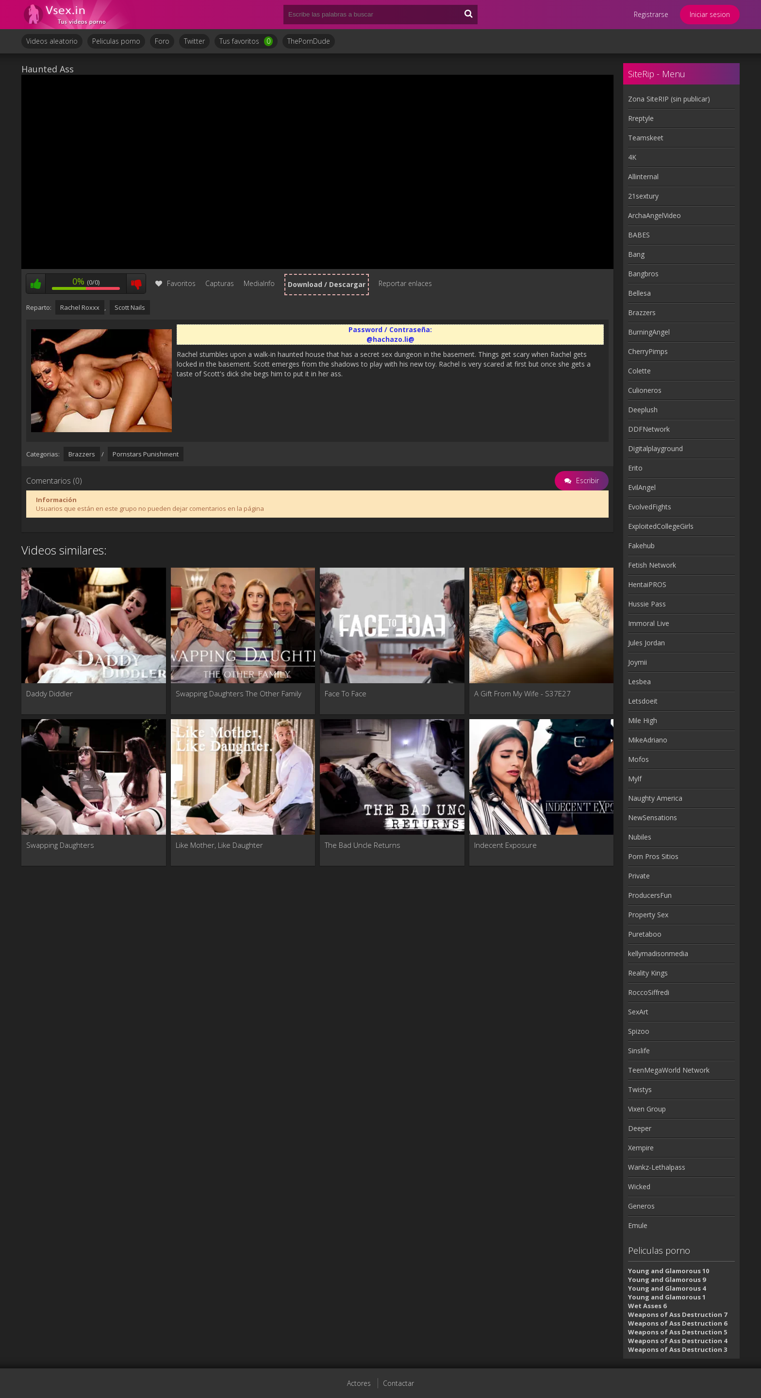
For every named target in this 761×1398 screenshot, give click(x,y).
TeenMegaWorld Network (669, 1070)
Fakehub (641, 545)
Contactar (398, 1383)
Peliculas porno (116, 41)
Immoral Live (648, 623)
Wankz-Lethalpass (656, 1167)
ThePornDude (308, 41)
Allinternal (643, 176)
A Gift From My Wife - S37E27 (522, 693)
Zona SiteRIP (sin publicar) (669, 98)
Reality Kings (648, 972)
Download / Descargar (326, 284)
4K (632, 157)
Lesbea (639, 681)
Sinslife (639, 1050)
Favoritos (175, 283)
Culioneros (645, 390)
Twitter (194, 41)
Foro (162, 41)
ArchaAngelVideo (654, 215)
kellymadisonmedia (658, 953)
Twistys (640, 1089)
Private (639, 875)
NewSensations (652, 817)
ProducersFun (650, 895)
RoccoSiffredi (648, 992)
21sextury (643, 196)
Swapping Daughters (60, 845)
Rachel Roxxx (79, 307)
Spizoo (638, 1031)
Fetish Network (652, 565)
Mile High (642, 720)
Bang (636, 254)
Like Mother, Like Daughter (219, 845)
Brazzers (81, 454)
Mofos (638, 759)
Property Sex (648, 914)
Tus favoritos (246, 41)
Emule (637, 1225)
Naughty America (655, 798)
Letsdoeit (643, 701)
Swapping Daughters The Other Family (238, 693)
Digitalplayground (655, 448)
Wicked (639, 1186)
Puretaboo (645, 934)
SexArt (638, 1011)
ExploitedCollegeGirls (661, 526)
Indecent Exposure (505, 845)
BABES (639, 234)
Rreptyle (641, 118)
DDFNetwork (649, 429)
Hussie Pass (647, 603)
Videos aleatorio (52, 41)
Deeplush (643, 409)
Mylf (635, 778)
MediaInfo (259, 283)
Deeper (639, 1128)
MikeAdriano (647, 739)
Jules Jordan (646, 642)
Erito (635, 467)
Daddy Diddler (49, 693)
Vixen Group (647, 1108)
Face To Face (345, 693)
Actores (359, 1383)
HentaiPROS (647, 584)
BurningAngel (649, 332)
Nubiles (639, 837)
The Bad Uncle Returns (362, 845)
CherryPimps (648, 351)
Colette (639, 370)
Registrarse (651, 14)
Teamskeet (645, 137)
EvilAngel (642, 487)
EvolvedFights (649, 506)
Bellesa (639, 293)
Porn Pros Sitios (653, 856)
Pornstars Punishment (146, 454)
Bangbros (643, 273)
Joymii (637, 662)
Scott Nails (130, 307)
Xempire (641, 1147)
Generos (641, 1206)
